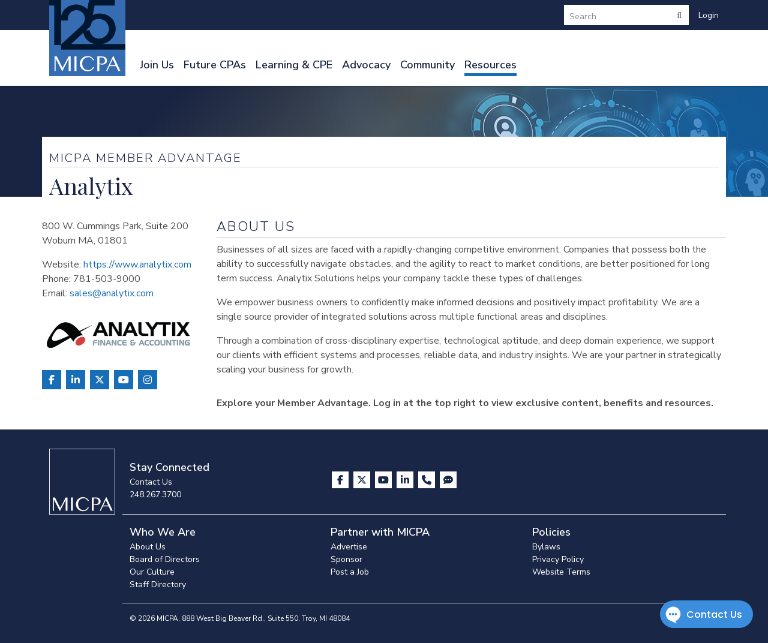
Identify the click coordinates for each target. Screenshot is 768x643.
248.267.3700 (155, 494)
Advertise (349, 546)
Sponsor (346, 559)
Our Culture (152, 572)
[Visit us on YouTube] (384, 479)
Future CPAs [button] (215, 65)
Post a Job (350, 572)
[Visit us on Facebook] (341, 479)
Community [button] (427, 65)
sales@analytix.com (112, 293)
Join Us (157, 65)
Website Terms (561, 572)
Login (708, 15)
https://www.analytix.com (137, 264)
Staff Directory (158, 584)
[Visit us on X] (363, 479)
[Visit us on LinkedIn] (406, 479)
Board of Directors (165, 559)
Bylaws (546, 546)
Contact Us (151, 482)
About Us (148, 546)
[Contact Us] (428, 479)
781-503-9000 (106, 279)
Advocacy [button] (366, 65)
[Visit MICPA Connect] (448, 479)
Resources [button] (490, 65)
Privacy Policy (558, 559)
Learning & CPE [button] (294, 65)
